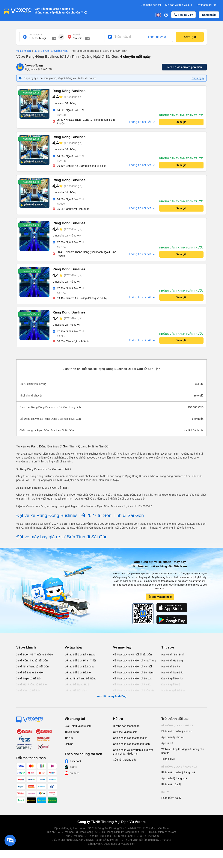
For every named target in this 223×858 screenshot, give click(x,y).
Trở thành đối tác (207, 5)
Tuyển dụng (72, 731)
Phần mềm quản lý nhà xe (176, 731)
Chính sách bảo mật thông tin (130, 737)
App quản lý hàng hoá (174, 778)
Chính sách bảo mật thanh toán (131, 743)
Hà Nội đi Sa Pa (170, 666)
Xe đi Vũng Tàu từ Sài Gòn (32, 660)
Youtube (74, 773)
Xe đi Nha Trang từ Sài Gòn (32, 666)
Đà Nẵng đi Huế (170, 684)
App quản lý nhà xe (172, 737)
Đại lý (165, 792)
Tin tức (69, 737)
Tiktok (73, 767)
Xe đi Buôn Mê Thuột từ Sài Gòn (35, 654)
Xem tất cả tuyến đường (111, 696)
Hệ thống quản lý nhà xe (177, 725)
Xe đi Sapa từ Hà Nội (28, 678)
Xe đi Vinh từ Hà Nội (28, 690)
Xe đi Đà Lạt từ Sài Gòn (30, 672)
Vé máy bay (122, 647)
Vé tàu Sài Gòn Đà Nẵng (79, 666)
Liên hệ (69, 743)
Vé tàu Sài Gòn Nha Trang (80, 654)
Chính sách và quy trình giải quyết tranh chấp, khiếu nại (133, 751)
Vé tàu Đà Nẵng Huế (77, 684)
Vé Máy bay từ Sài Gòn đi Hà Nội (132, 666)
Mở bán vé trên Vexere (178, 4)
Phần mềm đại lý (171, 784)
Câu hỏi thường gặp (124, 759)
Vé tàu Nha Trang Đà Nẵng (80, 678)
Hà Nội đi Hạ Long (172, 660)
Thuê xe (167, 647)
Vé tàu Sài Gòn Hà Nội (78, 672)
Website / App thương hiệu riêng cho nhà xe (182, 751)
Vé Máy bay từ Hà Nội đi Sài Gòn (132, 654)
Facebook (75, 761)
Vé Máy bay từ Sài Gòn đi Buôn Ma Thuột (133, 692)
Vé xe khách (23, 50)
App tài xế (167, 743)
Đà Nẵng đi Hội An (172, 678)
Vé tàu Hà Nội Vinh (76, 690)
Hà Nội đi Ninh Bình (172, 654)
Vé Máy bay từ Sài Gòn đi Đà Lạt (132, 678)
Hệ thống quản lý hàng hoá (179, 766)
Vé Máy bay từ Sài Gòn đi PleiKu (132, 684)
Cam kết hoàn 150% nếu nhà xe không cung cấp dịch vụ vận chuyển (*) (58, 10)
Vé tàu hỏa (73, 647)
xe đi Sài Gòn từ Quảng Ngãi (49, 51)
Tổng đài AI (168, 758)
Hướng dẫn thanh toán (126, 725)
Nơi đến (77, 34)
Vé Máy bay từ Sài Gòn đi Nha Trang (134, 660)
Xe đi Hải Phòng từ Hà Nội (31, 684)
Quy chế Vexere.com (125, 731)
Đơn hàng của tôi (151, 4)
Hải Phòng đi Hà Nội (173, 690)
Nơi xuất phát (35, 34)
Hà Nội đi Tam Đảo (172, 672)
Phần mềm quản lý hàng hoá (178, 772)
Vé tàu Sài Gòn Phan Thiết (80, 660)
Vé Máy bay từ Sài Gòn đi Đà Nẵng (133, 672)
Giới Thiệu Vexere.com (78, 725)
